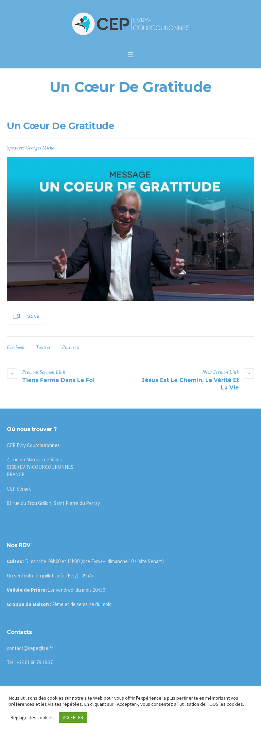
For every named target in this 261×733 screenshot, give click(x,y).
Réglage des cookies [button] (32, 717)
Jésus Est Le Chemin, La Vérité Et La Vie (190, 384)
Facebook (15, 347)
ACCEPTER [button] (73, 717)
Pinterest (71, 347)
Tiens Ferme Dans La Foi (58, 380)
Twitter (43, 347)
